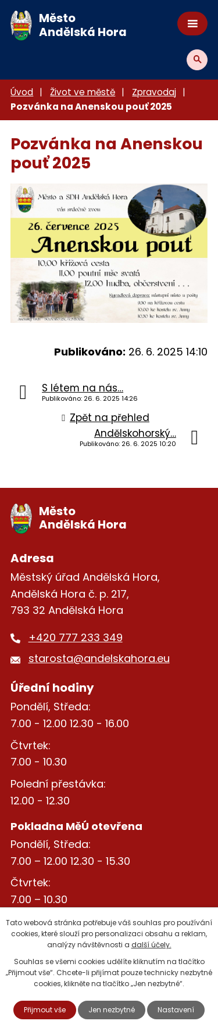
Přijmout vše (45, 1010)
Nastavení (176, 1010)
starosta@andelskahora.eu (99, 658)
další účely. (151, 945)
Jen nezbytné (111, 1010)
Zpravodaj (154, 92)
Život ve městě (82, 92)
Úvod (21, 92)
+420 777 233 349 (75, 637)
